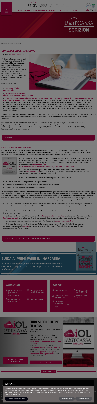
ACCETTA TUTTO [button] (83, 399)
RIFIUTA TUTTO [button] (67, 399)
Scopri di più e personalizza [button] (16, 399)
